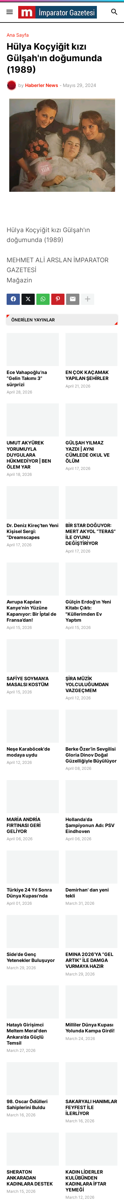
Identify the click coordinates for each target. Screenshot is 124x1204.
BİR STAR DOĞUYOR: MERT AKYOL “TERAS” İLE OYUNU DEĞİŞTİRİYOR (90, 534)
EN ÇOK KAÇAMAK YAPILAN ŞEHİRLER (87, 375)
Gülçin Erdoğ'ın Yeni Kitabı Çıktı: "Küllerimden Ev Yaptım (88, 611)
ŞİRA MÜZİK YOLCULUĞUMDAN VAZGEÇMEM (86, 684)
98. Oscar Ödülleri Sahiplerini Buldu (27, 1104)
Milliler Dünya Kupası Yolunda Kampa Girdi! (90, 1027)
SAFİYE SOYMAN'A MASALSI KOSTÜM (28, 681)
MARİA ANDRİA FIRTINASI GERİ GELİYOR (24, 825)
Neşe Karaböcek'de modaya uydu (28, 752)
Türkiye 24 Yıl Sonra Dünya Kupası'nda (29, 892)
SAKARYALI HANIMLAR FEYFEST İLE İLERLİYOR (91, 1107)
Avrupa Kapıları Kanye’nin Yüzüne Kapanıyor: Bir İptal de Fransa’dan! (31, 611)
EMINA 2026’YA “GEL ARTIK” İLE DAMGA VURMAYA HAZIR (89, 960)
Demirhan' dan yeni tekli (87, 892)
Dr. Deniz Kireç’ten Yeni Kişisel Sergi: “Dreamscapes (33, 531)
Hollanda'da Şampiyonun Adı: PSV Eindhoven (89, 825)
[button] (9, 12)
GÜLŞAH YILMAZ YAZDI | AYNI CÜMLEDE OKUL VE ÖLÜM (87, 452)
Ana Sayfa (18, 35)
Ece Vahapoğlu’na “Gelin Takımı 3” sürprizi (27, 378)
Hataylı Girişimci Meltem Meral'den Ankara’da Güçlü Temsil (27, 1034)
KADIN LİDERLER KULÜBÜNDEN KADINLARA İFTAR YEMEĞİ (85, 1181)
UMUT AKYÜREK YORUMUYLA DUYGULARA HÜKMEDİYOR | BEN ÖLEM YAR (29, 455)
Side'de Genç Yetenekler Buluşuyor (31, 957)
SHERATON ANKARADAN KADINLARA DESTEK (30, 1177)
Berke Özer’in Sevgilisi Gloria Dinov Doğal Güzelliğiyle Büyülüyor (91, 755)
